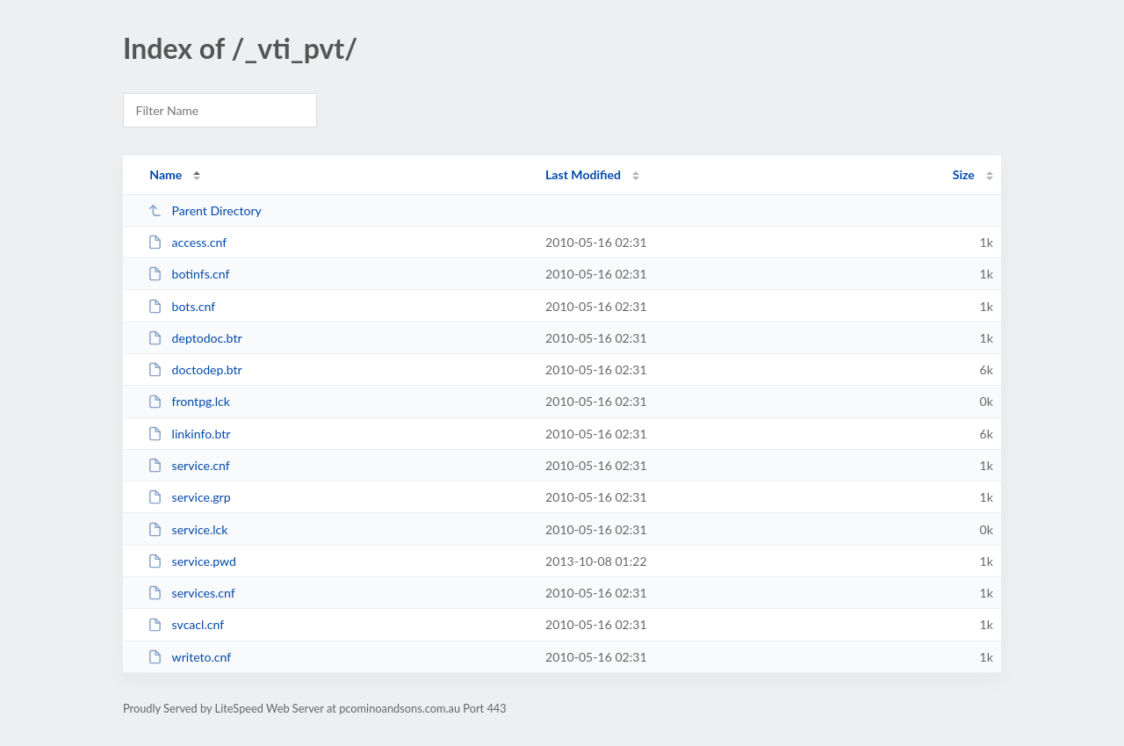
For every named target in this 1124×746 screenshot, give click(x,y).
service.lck (187, 529)
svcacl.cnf (186, 624)
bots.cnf (181, 306)
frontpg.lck (189, 401)
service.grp (189, 496)
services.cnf (191, 592)
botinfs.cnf (188, 273)
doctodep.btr (195, 369)
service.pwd (192, 561)
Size (964, 174)
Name (165, 174)
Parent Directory (205, 210)
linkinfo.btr (189, 433)
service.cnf (189, 465)
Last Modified (583, 174)
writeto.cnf (189, 656)
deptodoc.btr (194, 337)
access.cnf (187, 242)
